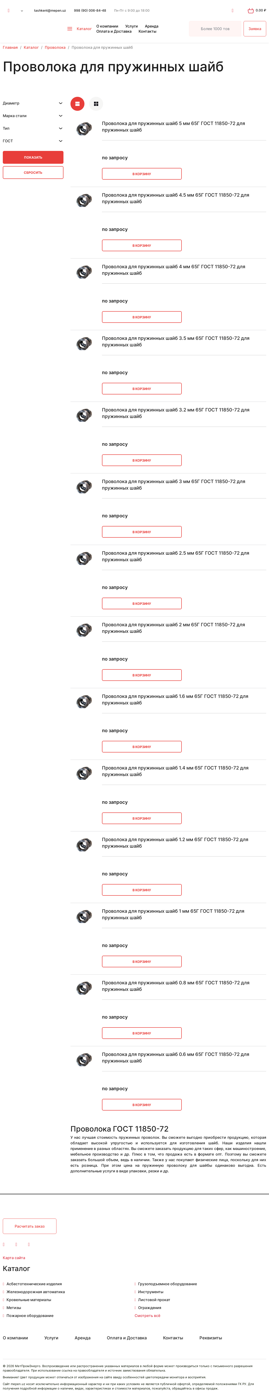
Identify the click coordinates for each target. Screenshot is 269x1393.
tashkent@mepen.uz (50, 10)
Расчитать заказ (30, 1226)
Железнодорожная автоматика (36, 1291)
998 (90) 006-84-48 (90, 10)
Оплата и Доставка (114, 31)
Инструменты (150, 1291)
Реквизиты (210, 1337)
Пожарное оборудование (30, 1315)
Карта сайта (14, 1257)
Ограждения (149, 1307)
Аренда (151, 26)
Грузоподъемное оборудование (167, 1284)
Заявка (254, 28)
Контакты (147, 31)
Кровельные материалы (29, 1299)
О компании (107, 26)
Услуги (131, 26)
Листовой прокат (154, 1299)
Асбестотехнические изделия (34, 1284)
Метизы (14, 1307)
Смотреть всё (147, 1315)
